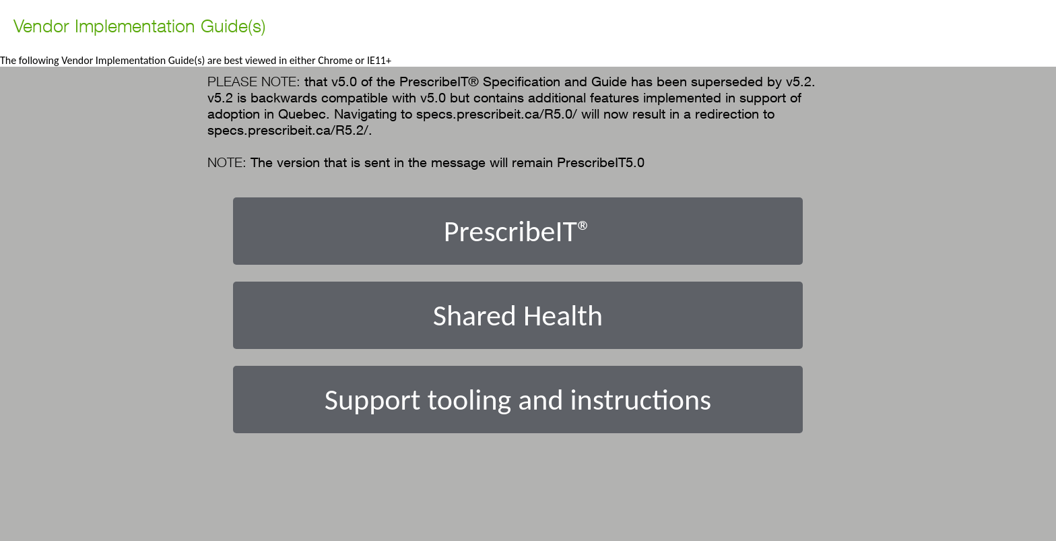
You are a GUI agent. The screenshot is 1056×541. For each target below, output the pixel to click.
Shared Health (518, 315)
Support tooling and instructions (518, 399)
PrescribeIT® (518, 231)
